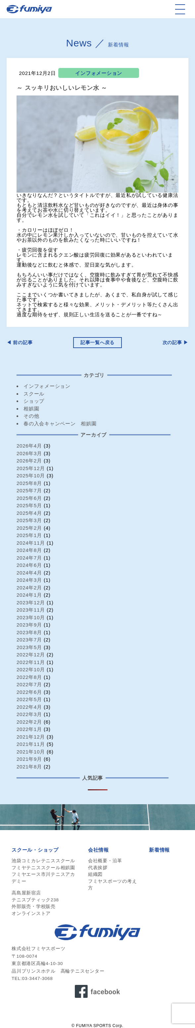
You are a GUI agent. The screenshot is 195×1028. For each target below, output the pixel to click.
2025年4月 (29, 513)
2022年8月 (29, 677)
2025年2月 (29, 528)
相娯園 (31, 408)
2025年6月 (29, 498)
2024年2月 (29, 587)
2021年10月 (31, 752)
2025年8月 (29, 483)
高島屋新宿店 (26, 892)
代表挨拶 (98, 867)
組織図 (95, 874)
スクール (34, 393)
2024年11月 (31, 543)
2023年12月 (31, 602)
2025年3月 (29, 520)
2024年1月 (29, 595)
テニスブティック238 (35, 899)
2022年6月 (29, 692)
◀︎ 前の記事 (19, 342)
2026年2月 (29, 460)
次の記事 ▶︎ (175, 342)
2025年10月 (31, 475)
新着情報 (159, 850)
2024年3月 (29, 580)
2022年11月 (31, 662)
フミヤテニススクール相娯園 (43, 867)
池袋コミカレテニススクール (43, 860)
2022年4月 (29, 707)
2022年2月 (29, 722)
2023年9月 (29, 625)
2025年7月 (29, 490)
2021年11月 (31, 744)
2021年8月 (29, 766)
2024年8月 (29, 550)
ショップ (34, 401)
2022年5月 (29, 699)
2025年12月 (31, 468)
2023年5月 (29, 647)
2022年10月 (31, 669)
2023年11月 (31, 610)
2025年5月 (29, 505)
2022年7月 (29, 684)
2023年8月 (29, 632)
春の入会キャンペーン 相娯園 (60, 423)
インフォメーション (98, 73)
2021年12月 (31, 737)
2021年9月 (29, 759)
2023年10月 (31, 617)
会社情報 (98, 850)
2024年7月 (29, 558)
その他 (31, 416)
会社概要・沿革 (105, 860)
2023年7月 (29, 639)
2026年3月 (29, 453)
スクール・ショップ (35, 850)
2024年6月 (29, 565)
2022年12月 (31, 654)
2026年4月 (29, 446)
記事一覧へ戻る (97, 342)
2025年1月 (29, 535)
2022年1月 (29, 729)
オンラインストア (31, 913)
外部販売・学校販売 (34, 906)
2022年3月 (29, 714)
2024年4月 (29, 572)
